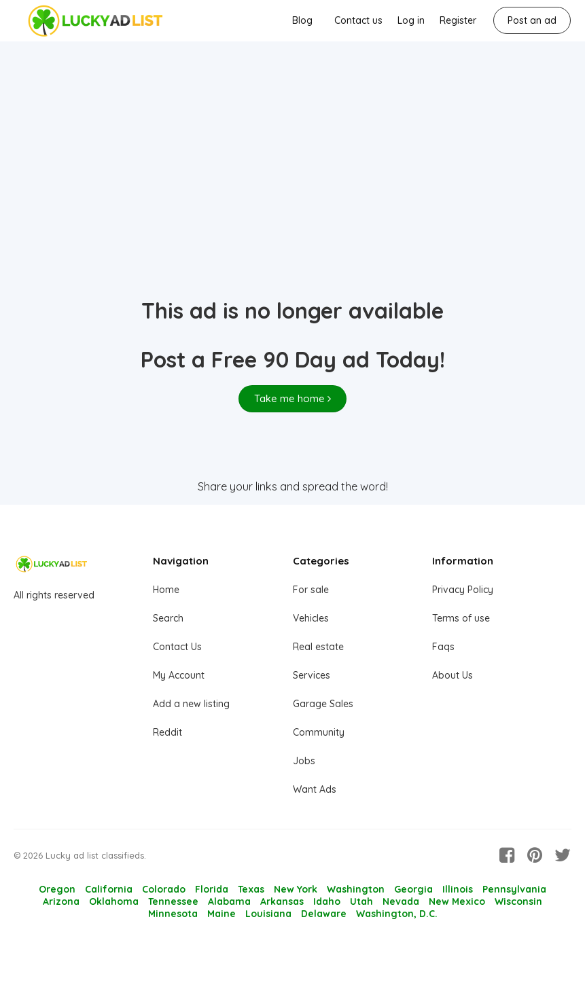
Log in (411, 20)
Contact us (358, 20)
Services (311, 675)
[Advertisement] (292, 191)
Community (318, 732)
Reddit (167, 732)
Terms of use (461, 618)
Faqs (443, 647)
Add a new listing (191, 704)
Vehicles (311, 618)
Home (166, 590)
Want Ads (314, 789)
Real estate (318, 647)
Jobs (304, 761)
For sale (311, 590)
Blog (302, 20)
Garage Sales (323, 704)
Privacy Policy (462, 590)
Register (458, 20)
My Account (179, 675)
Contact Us (177, 647)
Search (168, 618)
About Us (452, 675)
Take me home (292, 398)
